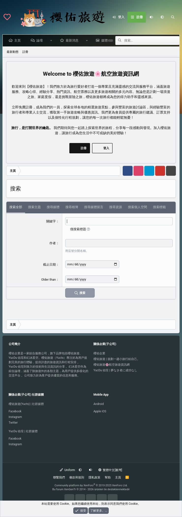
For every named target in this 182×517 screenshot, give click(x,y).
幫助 (108, 477)
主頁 (18, 40)
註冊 (25, 52)
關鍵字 (51, 221)
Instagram (15, 417)
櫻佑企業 (99, 353)
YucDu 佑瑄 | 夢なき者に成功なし (115, 370)
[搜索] (172, 17)
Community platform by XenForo (91, 485)
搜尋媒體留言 (93, 207)
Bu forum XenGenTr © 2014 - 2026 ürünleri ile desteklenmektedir (91, 489)
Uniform (67, 470)
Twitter (13, 422)
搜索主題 (34, 207)
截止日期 (49, 264)
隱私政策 (94, 477)
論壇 (40, 40)
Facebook (15, 411)
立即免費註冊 (22, 107)
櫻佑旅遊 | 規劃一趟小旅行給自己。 (116, 359)
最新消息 (73, 40)
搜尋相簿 (71, 207)
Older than (48, 279)
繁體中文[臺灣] (110, 470)
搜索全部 (15, 207)
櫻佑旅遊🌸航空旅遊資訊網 (111, 364)
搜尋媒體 (53, 207)
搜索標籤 (159, 207)
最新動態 (12, 52)
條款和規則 (76, 477)
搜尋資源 (115, 207)
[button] (162, 17)
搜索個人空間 (137, 207)
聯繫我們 (59, 477)
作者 (52, 243)
